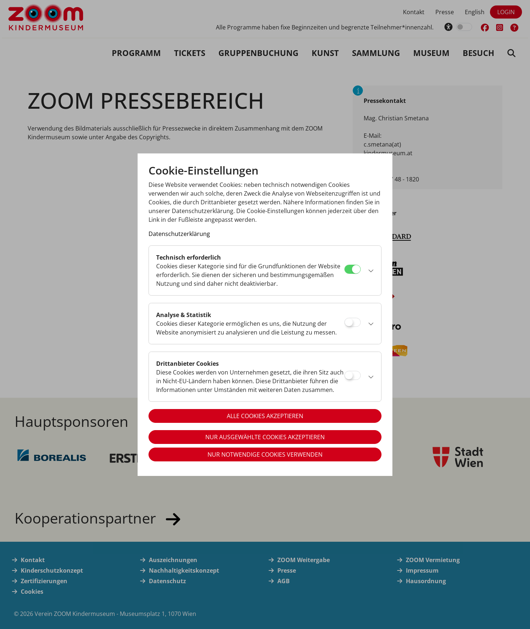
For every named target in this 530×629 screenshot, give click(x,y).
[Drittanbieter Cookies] (352, 375)
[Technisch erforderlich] (352, 269)
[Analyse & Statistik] (352, 322)
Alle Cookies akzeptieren (265, 416)
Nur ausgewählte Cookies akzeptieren (265, 437)
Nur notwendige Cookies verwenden (265, 454)
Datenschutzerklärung (179, 234)
